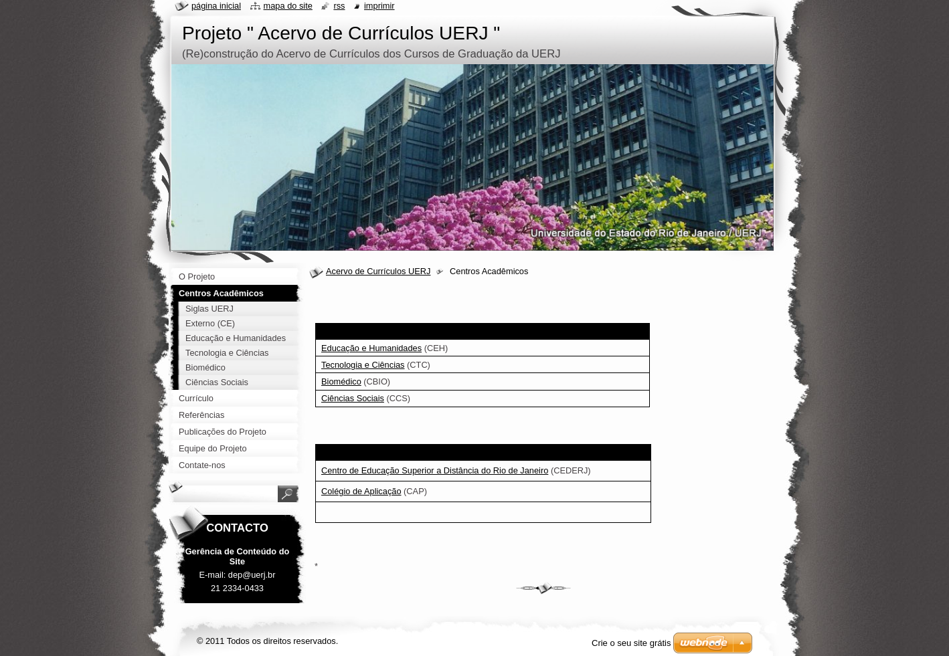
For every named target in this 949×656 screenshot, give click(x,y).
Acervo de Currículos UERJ (378, 271)
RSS (339, 6)
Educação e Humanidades (371, 348)
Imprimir (379, 6)
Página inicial (216, 6)
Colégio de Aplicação (361, 491)
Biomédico (341, 381)
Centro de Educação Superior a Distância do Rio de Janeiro (434, 470)
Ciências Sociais (352, 398)
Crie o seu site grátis (631, 643)
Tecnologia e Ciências (363, 365)
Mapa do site (288, 6)
